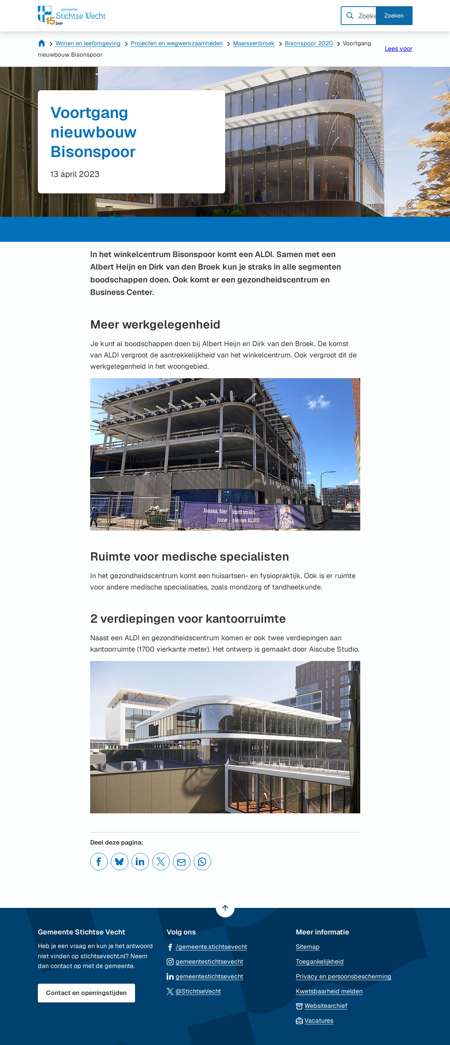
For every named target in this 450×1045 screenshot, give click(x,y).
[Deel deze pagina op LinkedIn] (140, 861)
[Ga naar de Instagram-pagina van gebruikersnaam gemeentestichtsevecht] (205, 961)
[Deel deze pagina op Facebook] (99, 861)
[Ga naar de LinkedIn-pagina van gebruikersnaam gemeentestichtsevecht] (205, 976)
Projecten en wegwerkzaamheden (177, 43)
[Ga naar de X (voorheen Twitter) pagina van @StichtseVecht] (194, 990)
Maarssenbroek (254, 43)
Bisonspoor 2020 (309, 43)
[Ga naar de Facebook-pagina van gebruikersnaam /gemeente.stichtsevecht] (207, 946)
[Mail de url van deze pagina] (181, 861)
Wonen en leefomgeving (88, 43)
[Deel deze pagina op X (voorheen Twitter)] (161, 861)
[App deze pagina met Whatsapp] (202, 861)
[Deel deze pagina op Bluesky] (119, 861)
